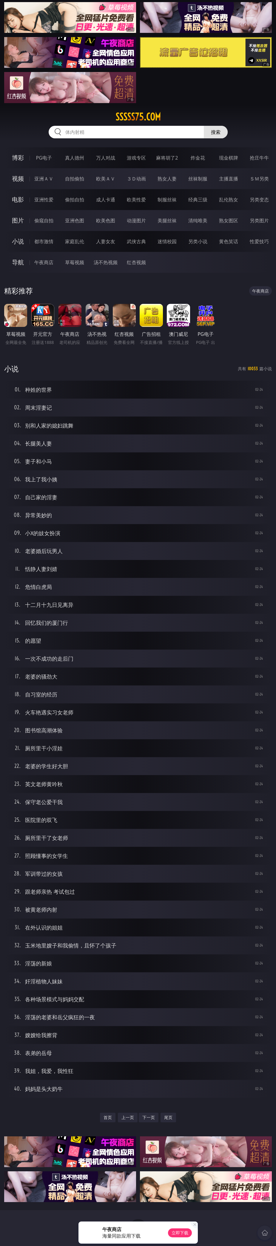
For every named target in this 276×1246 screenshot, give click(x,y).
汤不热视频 (106, 262)
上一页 (127, 1117)
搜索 (216, 132)
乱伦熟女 (228, 199)
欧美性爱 (136, 199)
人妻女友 (105, 241)
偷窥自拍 (43, 220)
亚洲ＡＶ (43, 178)
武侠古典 (136, 241)
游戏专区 (136, 157)
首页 (108, 1117)
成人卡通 (105, 199)
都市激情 (43, 241)
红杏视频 (136, 262)
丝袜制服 (197, 178)
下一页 (148, 1117)
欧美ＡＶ (105, 178)
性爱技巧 (259, 241)
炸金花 (198, 157)
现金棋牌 (228, 157)
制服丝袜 (167, 199)
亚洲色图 (74, 220)
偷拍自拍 (74, 199)
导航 (18, 262)
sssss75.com (138, 117)
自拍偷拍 (74, 178)
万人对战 (105, 157)
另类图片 (259, 220)
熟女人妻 (167, 178)
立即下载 (180, 1233)
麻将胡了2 (167, 157)
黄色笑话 (228, 241)
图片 (18, 220)
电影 (18, 199)
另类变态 (259, 199)
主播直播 (228, 178)
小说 (18, 241)
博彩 (18, 158)
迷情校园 (167, 241)
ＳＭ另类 (259, 178)
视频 (18, 178)
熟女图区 (228, 220)
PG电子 (44, 157)
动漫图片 (136, 220)
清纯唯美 (197, 220)
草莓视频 (74, 262)
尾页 (168, 1117)
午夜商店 (43, 262)
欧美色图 (105, 220)
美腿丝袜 (167, 220)
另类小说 (197, 241)
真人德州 (74, 157)
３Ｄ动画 (136, 178)
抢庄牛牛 (259, 157)
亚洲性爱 (43, 199)
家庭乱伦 (74, 241)
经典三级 (197, 199)
